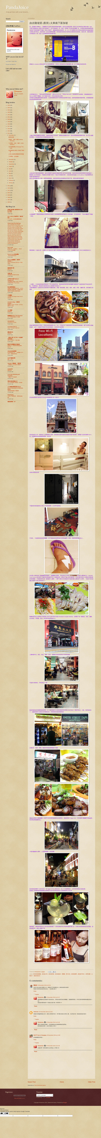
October (11, 161)
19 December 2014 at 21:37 (53, 997)
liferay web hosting (17, 1098)
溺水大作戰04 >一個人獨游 (14, 340)
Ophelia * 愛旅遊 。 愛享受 (14, 363)
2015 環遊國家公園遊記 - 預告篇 (15, 382)
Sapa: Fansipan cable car (13, 328)
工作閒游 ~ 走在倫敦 (14, 156)
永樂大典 (10, 273)
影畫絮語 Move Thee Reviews (15, 315)
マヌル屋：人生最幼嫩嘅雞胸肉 (15, 219)
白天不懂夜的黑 (11, 358)
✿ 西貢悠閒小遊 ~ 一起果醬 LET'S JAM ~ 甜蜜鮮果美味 (15, 353)
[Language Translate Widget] (44, 1095)
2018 (9, 124)
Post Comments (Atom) (40, 1085)
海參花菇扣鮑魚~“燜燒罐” (13, 390)
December (11, 135)
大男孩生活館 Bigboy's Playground (13, 279)
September (11, 164)
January (11, 182)
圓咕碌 (35, 985)
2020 (9, 119)
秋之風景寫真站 (11, 287)
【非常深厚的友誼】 (12, 255)
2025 (9, 107)
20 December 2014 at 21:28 (53, 1022)
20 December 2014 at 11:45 (45, 1011)
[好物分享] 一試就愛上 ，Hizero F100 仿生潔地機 (15, 249)
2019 (9, 121)
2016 (9, 128)
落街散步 (10, 333)
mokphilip (10, 369)
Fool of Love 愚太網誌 (13, 254)
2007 (9, 199)
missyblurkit (11, 321)
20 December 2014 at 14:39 (53, 1035)
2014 (9, 133)
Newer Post (32, 1082)
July (10, 168)
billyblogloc (11, 394)
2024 (9, 110)
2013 (9, 185)
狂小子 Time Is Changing (40, 1035)
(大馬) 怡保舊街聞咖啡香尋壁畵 (16, 154)
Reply (35, 991)
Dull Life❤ (10, 247)
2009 (9, 195)
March (10, 178)
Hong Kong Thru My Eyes (14, 223)
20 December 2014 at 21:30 (53, 1045)
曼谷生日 (10, 269)
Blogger (65, 1102)
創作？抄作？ (11, 359)
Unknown (36, 1011)
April (10, 175)
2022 (9, 114)
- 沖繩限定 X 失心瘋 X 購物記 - (14, 364)
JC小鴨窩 (10, 310)
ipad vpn (23, 1098)
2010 (9, 192)
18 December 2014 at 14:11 (44, 985)
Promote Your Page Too (11, 64)
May (10, 173)
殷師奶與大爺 (11, 268)
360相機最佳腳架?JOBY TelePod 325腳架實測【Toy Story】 (15, 282)
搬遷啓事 (10, 370)
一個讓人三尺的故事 (12, 377)
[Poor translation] (6, 1113)
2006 (9, 202)
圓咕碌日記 (10, 332)
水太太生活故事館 (12, 351)
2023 (9, 112)
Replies (37, 994)
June (10, 171)
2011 (9, 190)
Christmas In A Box (12, 322)
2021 (9, 117)
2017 (9, 126)
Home (62, 1082)
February (11, 180)
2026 (9, 105)
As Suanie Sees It (12, 326)
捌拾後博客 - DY (12, 401)
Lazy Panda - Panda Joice (11, 61)
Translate (46, 1097)
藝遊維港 (10, 311)
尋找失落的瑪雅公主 (12, 381)
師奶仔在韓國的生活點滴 (14, 344)
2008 (9, 197)
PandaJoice (17, 7)
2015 (9, 131)
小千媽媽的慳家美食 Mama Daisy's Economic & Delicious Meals (15, 388)
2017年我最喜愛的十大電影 (14, 317)
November (11, 159)
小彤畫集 (10, 295)
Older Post (91, 1082)
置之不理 (10, 212)
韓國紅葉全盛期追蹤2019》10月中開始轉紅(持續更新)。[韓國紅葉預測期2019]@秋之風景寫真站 (15, 290)
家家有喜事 (11, 137)
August (10, 166)
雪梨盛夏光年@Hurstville (13, 274)
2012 (9, 188)
